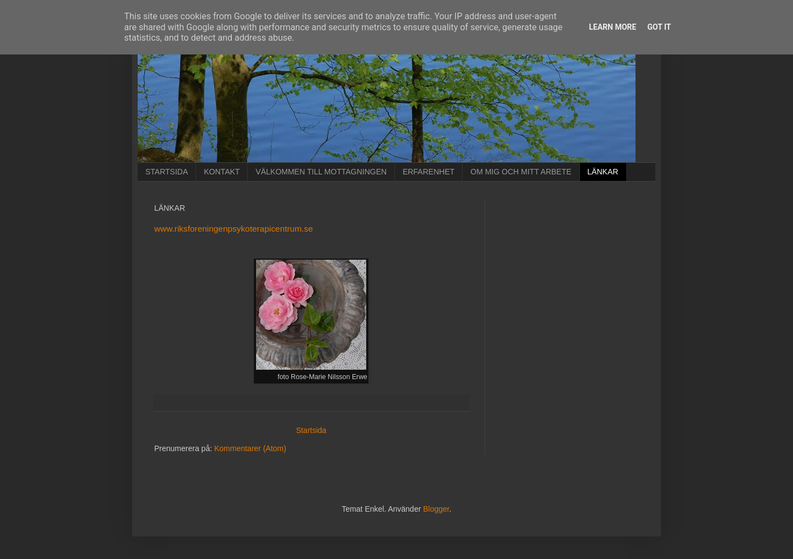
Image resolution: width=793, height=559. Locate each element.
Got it (659, 27)
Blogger (436, 509)
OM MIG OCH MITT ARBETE (520, 171)
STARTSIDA (166, 171)
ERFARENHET (428, 171)
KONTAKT (222, 171)
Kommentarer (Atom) (250, 448)
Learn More (612, 27)
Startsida (311, 430)
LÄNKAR (603, 171)
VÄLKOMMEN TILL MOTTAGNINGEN (321, 171)
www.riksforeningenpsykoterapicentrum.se (233, 228)
